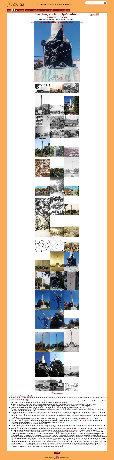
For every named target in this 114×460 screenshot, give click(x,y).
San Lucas (43, 414)
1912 (45, 423)
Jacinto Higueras (44, 401)
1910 (104, 401)
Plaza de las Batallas (27, 396)
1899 (49, 415)
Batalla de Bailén (23, 399)
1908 (14, 414)
